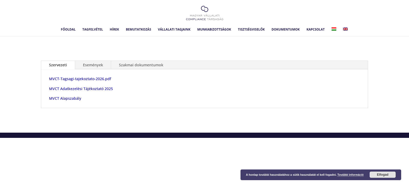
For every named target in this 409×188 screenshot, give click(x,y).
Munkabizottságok (214, 30)
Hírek (114, 30)
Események (93, 64)
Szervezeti (58, 64)
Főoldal (68, 30)
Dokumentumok (286, 30)
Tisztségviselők (251, 30)
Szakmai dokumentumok (141, 64)
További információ (350, 174)
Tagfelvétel (92, 30)
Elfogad (382, 175)
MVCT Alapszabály (65, 98)
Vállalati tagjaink (174, 30)
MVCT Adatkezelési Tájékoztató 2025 (81, 88)
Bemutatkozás (138, 30)
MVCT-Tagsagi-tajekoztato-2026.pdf (80, 78)
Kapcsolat (315, 30)
